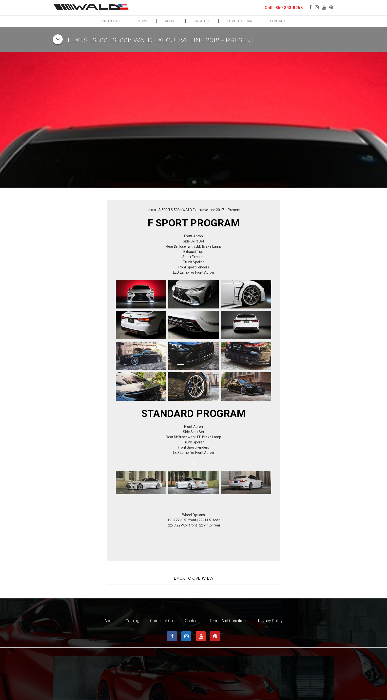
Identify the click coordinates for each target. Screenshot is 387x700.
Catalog (201, 21)
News (142, 21)
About (170, 21)
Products (111, 21)
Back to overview (193, 578)
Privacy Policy (270, 621)
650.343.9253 (288, 8)
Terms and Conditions (228, 621)
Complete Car (239, 21)
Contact (277, 21)
